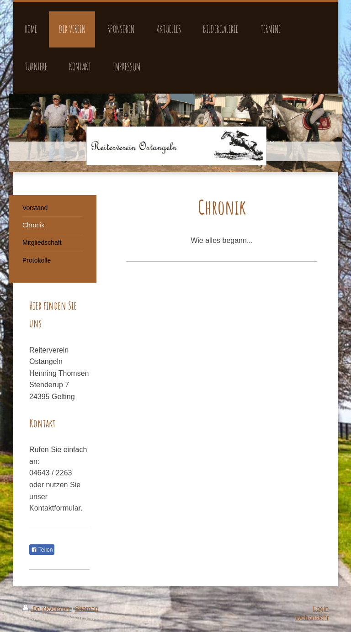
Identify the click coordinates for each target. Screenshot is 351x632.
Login (321, 608)
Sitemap (86, 608)
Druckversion (46, 608)
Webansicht (312, 617)
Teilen (42, 550)
